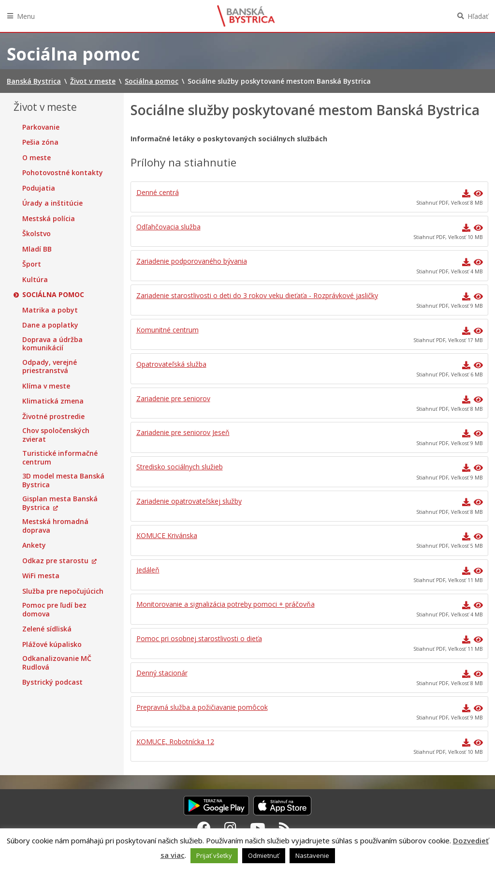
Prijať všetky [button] (214, 855)
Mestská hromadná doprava (55, 525)
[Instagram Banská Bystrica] (230, 828)
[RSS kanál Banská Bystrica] (285, 828)
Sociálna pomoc (53, 294)
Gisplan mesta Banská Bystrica (60, 502)
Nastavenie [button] (312, 855)
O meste (36, 157)
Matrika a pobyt (50, 310)
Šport (31, 264)
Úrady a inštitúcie (52, 203)
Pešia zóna (40, 142)
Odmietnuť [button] (263, 855)
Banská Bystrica (246, 16)
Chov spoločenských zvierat (55, 434)
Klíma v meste (46, 386)
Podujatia (38, 188)
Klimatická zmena (53, 401)
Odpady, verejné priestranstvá (49, 366)
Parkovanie (40, 127)
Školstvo (36, 233)
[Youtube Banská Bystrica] (257, 828)
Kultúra (35, 279)
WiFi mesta (40, 575)
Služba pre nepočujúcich (62, 591)
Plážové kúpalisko (52, 644)
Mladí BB (37, 249)
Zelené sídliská (47, 629)
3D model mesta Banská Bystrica (63, 480)
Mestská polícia (48, 218)
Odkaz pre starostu (55, 560)
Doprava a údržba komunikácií (52, 343)
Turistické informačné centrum (60, 457)
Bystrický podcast (52, 682)
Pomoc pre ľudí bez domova (54, 609)
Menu (26, 16)
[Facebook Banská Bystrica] (204, 828)
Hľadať (477, 16)
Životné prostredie (53, 416)
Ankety (34, 545)
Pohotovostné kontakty (62, 172)
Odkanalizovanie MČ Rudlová (56, 662)
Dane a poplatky (50, 325)
